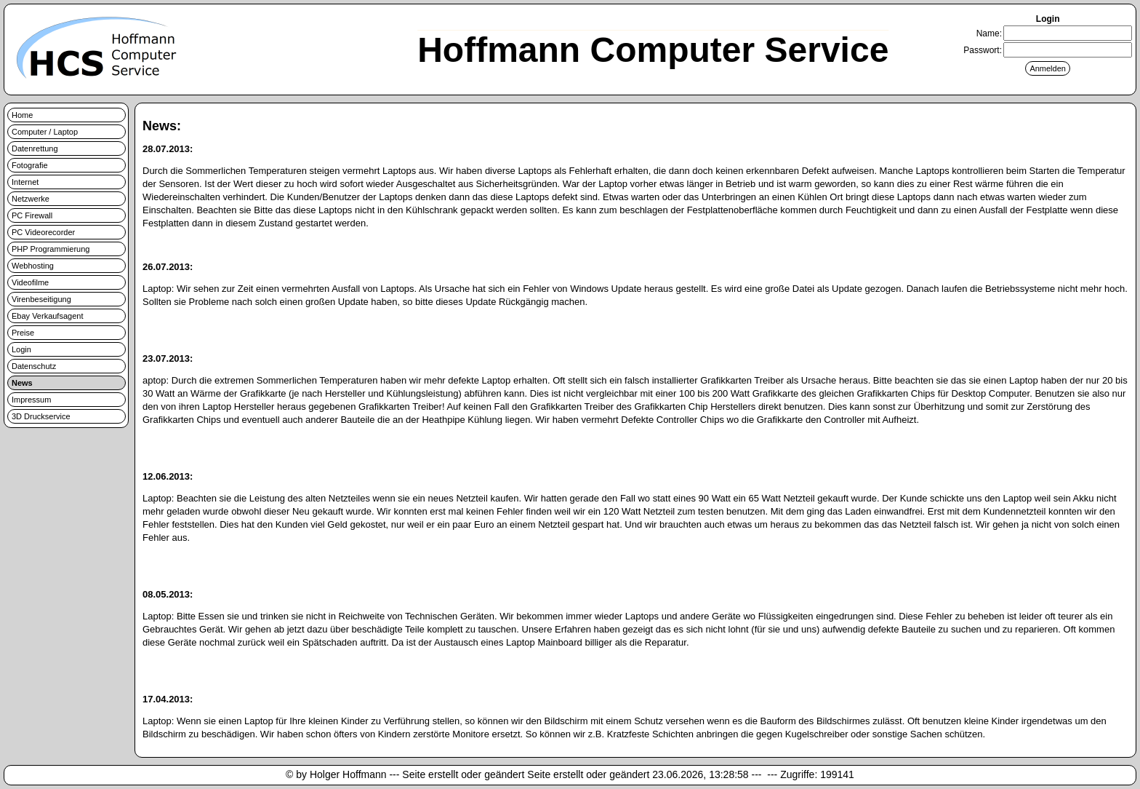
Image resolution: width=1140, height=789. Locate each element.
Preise (23, 332)
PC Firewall (32, 215)
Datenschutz (34, 366)
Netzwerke (30, 198)
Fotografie (30, 165)
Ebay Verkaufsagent (47, 316)
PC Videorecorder (43, 232)
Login (21, 349)
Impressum (31, 399)
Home (22, 115)
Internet (25, 182)
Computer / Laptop (45, 131)
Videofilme (30, 282)
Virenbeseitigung (41, 299)
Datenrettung (35, 148)
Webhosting (33, 265)
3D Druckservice (41, 416)
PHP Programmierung (50, 249)
